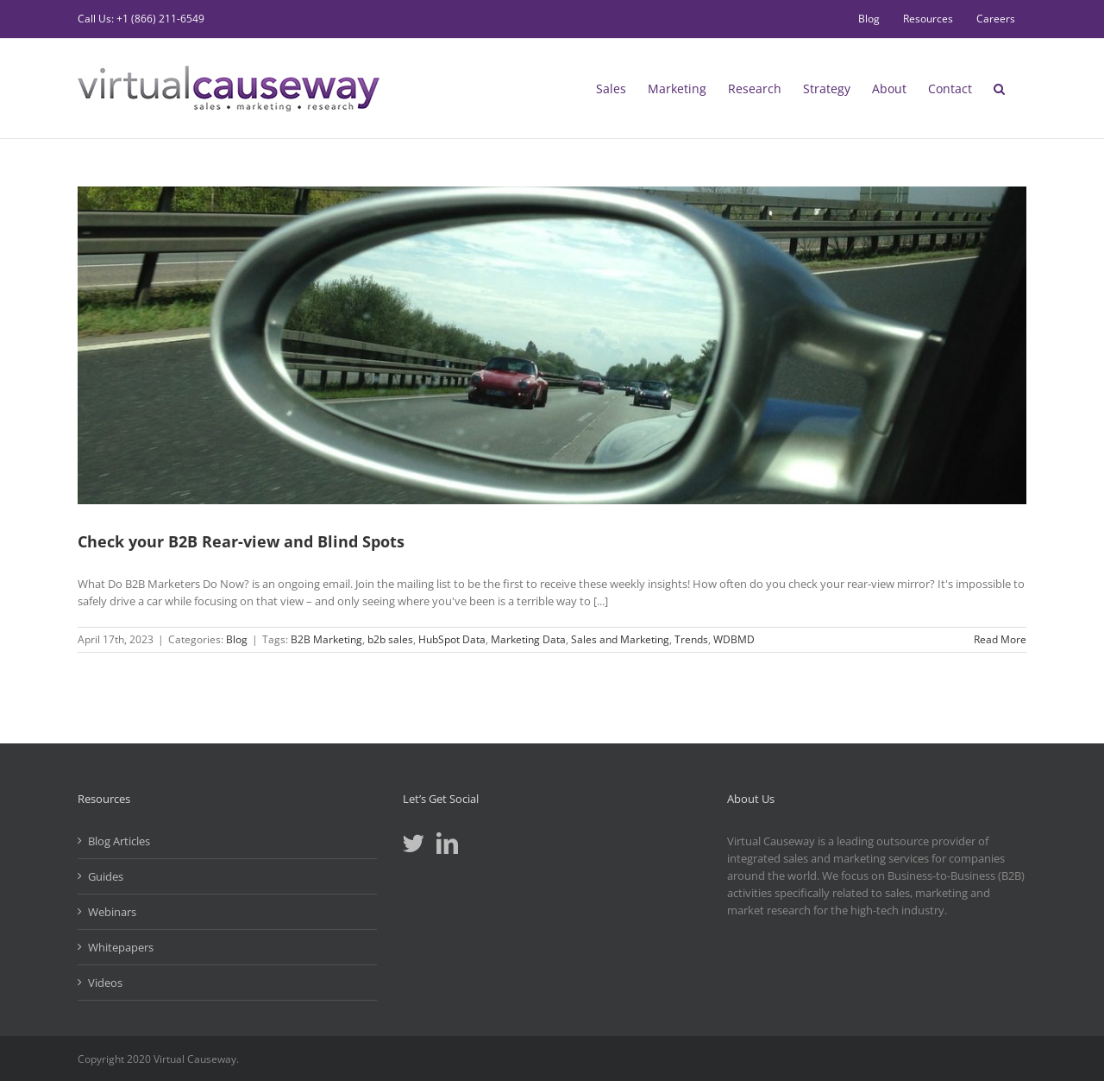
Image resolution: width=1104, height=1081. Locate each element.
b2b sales (390, 639)
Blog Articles (119, 841)
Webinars (112, 912)
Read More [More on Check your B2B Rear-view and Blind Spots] (1000, 639)
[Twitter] (413, 843)
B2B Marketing (326, 639)
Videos (105, 982)
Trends (691, 639)
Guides (105, 876)
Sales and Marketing (620, 639)
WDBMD (734, 639)
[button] (999, 88)
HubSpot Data (452, 639)
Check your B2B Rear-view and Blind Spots (241, 541)
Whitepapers (121, 947)
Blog (237, 639)
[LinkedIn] (447, 843)
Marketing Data (528, 639)
